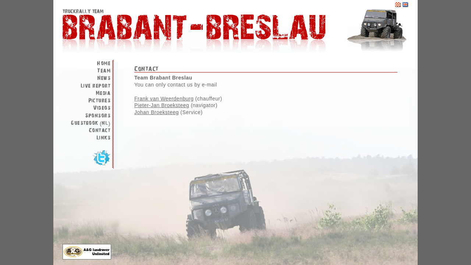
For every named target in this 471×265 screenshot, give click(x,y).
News (103, 78)
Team (103, 71)
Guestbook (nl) (90, 123)
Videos (101, 108)
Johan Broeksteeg (156, 112)
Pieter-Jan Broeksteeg (161, 105)
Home (103, 63)
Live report (96, 86)
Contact (100, 130)
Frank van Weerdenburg (164, 99)
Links (103, 138)
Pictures (99, 100)
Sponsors (97, 116)
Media (103, 93)
